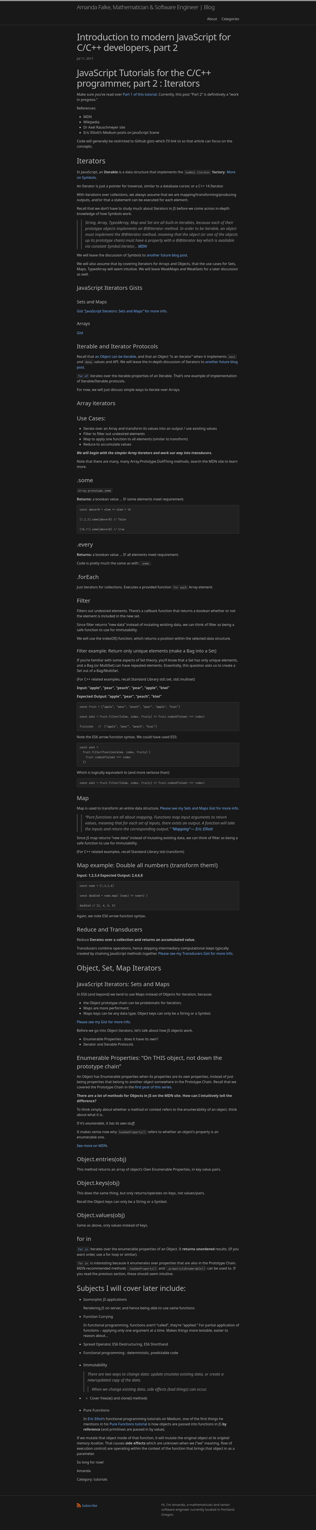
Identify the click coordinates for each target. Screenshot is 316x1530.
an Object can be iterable (115, 356)
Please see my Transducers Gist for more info (195, 953)
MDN (142, 246)
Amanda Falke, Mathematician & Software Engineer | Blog (146, 7)
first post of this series (153, 1087)
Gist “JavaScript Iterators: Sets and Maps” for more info (122, 311)
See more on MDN (92, 1145)
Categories (230, 18)
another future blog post (167, 255)
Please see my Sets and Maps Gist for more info (199, 808)
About (212, 18)
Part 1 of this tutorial (140, 94)
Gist (80, 332)
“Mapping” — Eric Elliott (192, 828)
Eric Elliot (95, 1418)
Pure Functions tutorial (128, 1424)
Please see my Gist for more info (103, 1021)
